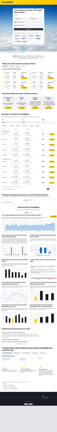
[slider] (55, 122)
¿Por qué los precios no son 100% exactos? (29, 388)
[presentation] (25, 12)
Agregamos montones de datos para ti (29, 387)
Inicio (2, 52)
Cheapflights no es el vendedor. (29, 385)
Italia (5, 52)
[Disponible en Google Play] (26, 404)
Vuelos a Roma (40, 358)
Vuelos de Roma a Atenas (6, 358)
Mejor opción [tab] (11, 66)
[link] (8, 108)
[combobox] (17, 16)
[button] (21, 18)
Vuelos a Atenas (22, 358)
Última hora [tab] (18, 66)
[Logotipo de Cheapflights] (7, 2)
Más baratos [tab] (5, 66)
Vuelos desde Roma (23, 359)
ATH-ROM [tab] (26, 212)
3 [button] (52, 189)
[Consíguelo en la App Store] (30, 404)
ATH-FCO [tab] (31, 212)
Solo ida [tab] (23, 66)
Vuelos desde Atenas (5, 359)
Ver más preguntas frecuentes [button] (20, 343)
